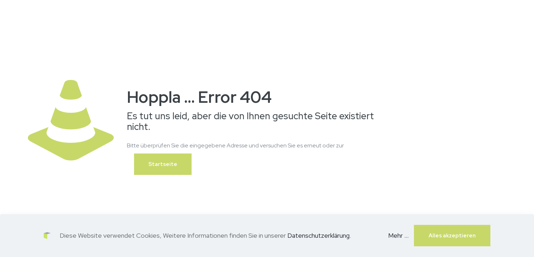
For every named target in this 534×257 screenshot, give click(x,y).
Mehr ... (398, 235)
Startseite (162, 164)
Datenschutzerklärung (318, 235)
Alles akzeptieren (452, 235)
